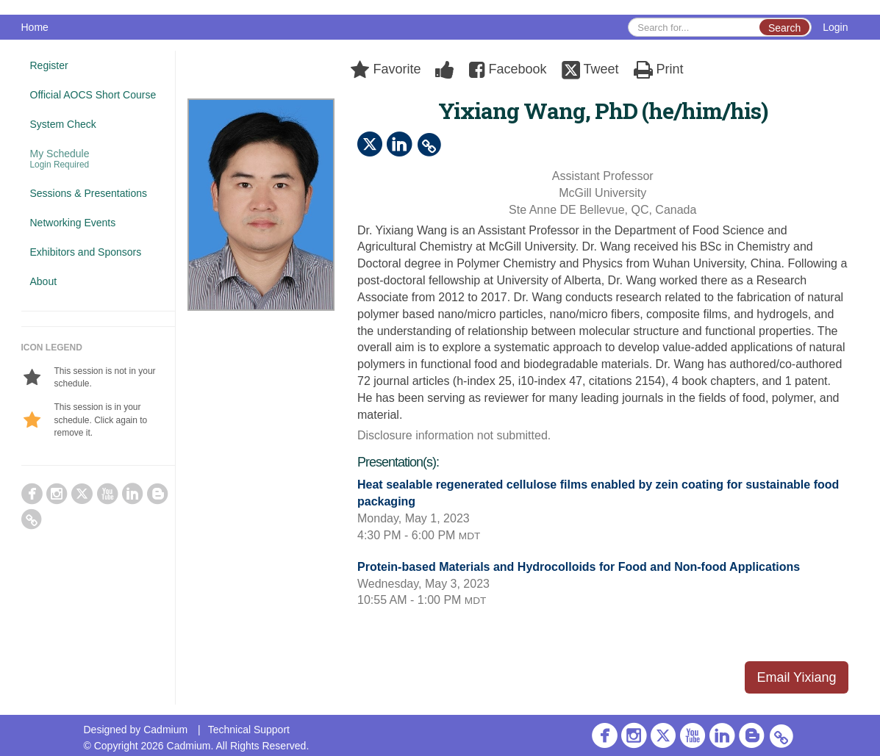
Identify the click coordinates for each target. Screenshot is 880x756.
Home (35, 27)
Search (784, 28)
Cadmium (165, 729)
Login (835, 27)
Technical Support (249, 729)
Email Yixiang (796, 677)
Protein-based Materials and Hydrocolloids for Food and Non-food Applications (578, 567)
